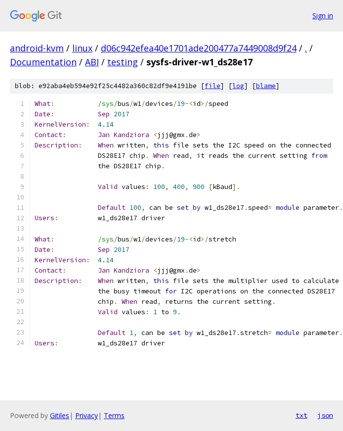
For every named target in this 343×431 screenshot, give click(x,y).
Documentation (43, 62)
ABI (92, 62)
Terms (114, 415)
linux (82, 48)
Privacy (86, 415)
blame (266, 86)
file (212, 86)
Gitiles (59, 415)
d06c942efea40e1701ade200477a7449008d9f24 (199, 48)
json (325, 415)
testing (122, 62)
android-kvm (37, 48)
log (238, 86)
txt (301, 415)
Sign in (322, 15)
